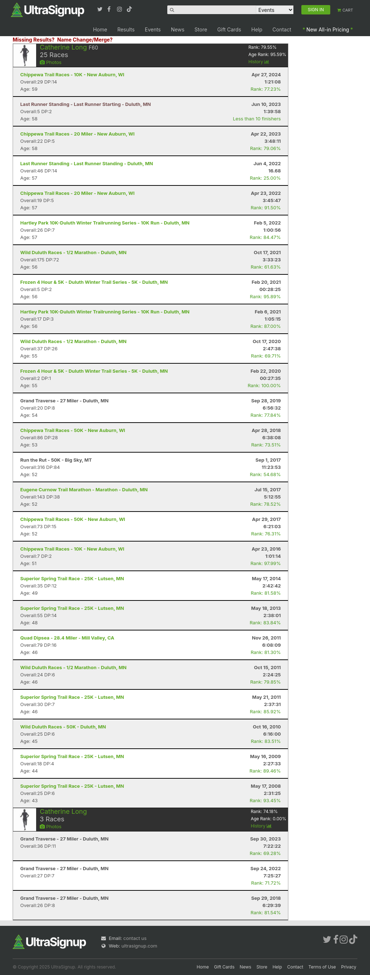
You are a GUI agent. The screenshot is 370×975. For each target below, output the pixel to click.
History (258, 61)
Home (100, 29)
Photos (50, 62)
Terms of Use (322, 967)
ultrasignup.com (139, 946)
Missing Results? (34, 40)
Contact (281, 29)
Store (200, 29)
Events (153, 29)
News (177, 29)
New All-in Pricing (327, 29)
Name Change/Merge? (85, 40)
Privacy (348, 967)
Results (126, 29)
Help (257, 29)
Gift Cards (229, 29)
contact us (134, 938)
